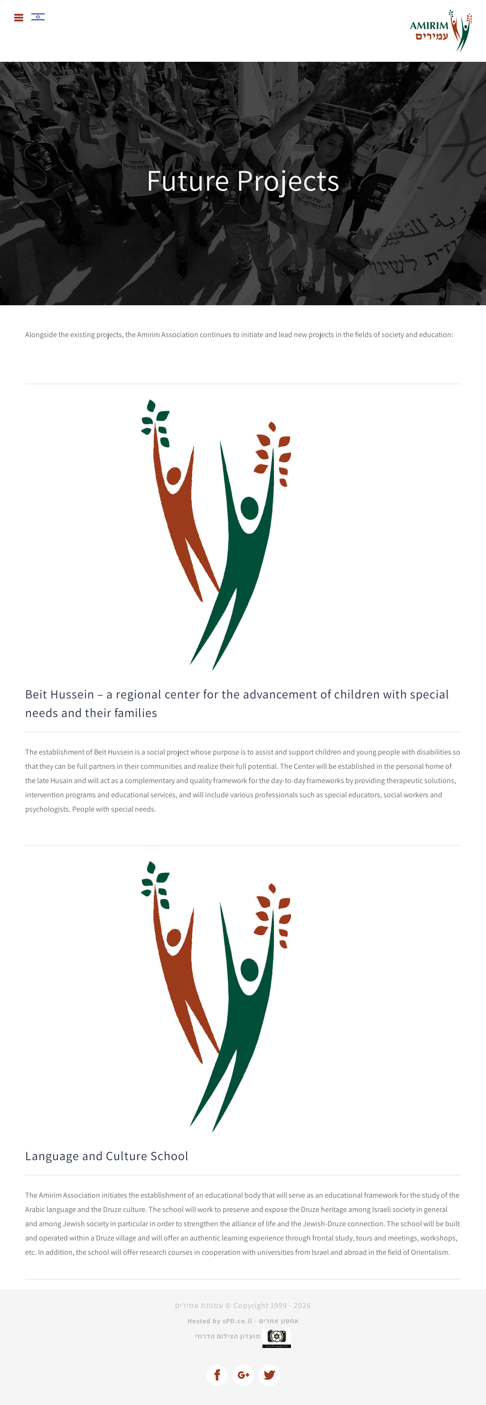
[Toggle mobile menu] (19, 18)
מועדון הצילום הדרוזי (243, 1336)
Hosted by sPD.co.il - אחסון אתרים (243, 1321)
